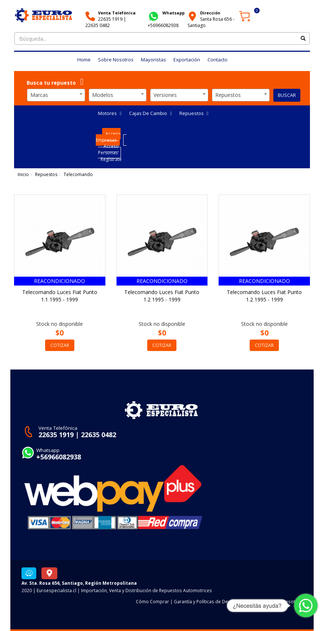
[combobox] (56, 95)
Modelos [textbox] (102, 94)
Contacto (217, 59)
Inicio (23, 174)
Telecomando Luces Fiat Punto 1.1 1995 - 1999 (59, 295)
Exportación (186, 59)
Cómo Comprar (152, 601)
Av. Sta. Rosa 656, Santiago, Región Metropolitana (79, 583)
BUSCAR (287, 95)
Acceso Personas (108, 149)
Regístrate (111, 159)
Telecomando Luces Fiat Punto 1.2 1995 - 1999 (161, 295)
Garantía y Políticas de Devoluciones (212, 601)
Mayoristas (153, 59)
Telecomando (78, 174)
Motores (110, 113)
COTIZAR (59, 345)
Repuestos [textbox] (228, 94)
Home (84, 59)
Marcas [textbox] (39, 94)
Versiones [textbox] (165, 94)
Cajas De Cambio (150, 113)
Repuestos (194, 113)
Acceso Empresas (108, 137)
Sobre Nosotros (116, 59)
